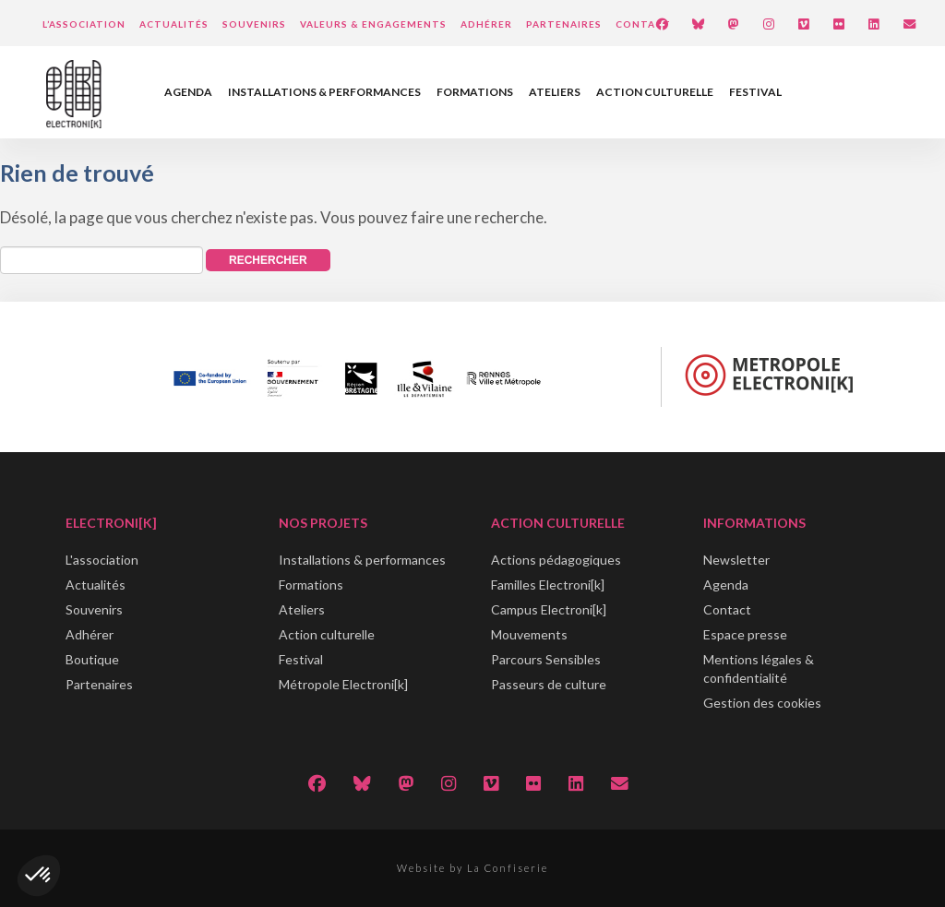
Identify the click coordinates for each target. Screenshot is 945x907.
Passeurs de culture (548, 684)
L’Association (84, 24)
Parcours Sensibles (546, 659)
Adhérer (486, 24)
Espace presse (745, 634)
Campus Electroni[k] (548, 609)
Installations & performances (324, 92)
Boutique (92, 659)
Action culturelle (654, 92)
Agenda (188, 92)
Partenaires (564, 24)
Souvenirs (254, 24)
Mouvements (529, 634)
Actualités (174, 24)
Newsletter (736, 559)
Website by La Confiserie (472, 868)
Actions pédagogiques (556, 559)
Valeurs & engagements (373, 24)
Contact (643, 24)
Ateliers (554, 92)
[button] (39, 875)
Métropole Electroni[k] (343, 684)
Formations (475, 92)
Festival (755, 92)
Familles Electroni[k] (547, 584)
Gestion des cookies (762, 702)
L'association (102, 559)
